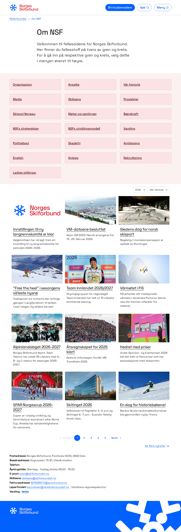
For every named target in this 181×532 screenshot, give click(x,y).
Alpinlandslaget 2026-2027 (36, 347)
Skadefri (74, 143)
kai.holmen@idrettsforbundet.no (48, 487)
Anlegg (73, 158)
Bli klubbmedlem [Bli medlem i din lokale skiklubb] (120, 7)
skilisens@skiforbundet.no (39, 478)
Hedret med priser (135, 347)
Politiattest (21, 143)
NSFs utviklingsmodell (84, 128)
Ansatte (73, 84)
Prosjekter (131, 99)
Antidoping (132, 143)
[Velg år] (140, 190)
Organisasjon (22, 84)
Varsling (129, 128)
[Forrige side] (65, 438)
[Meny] (162, 7)
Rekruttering (133, 158)
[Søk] (144, 7)
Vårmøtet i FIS (132, 288)
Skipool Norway (24, 114)
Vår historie (132, 84)
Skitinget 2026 (79, 405)
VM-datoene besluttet (86, 229)
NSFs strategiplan (26, 128)
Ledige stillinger (24, 173)
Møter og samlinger (82, 114)
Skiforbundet (18, 18)
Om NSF (36, 18)
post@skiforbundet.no (35, 473)
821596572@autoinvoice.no (49, 482)
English (18, 158)
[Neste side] (116, 438)
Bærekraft (131, 114)
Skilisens (74, 99)
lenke (25, 491)
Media (17, 99)
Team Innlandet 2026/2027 (89, 288)
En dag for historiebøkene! (143, 405)
